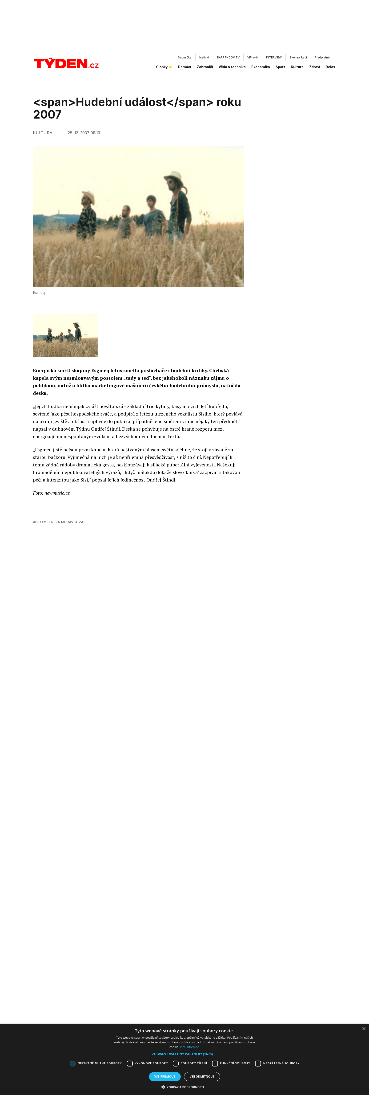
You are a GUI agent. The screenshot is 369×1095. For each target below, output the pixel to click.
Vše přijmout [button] (164, 1076)
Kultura (297, 67)
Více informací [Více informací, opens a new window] (190, 1047)
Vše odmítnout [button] (202, 1076)
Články (164, 67)
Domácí (184, 67)
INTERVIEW (274, 57)
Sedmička (185, 57)
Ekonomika (260, 67)
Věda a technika (232, 67)
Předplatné (322, 57)
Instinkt (204, 57)
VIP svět (252, 57)
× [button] (363, 1029)
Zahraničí (205, 67)
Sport (280, 67)
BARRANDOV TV (228, 57)
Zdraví (314, 67)
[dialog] (184, 1059)
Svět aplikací (298, 57)
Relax (330, 67)
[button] (184, 1053)
